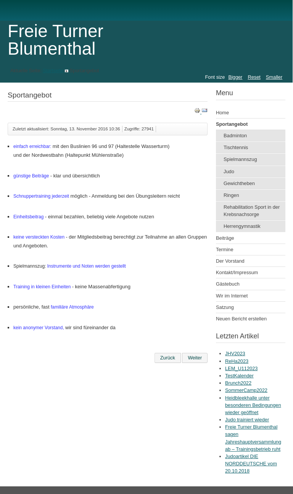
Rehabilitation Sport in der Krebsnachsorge (252, 210)
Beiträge (225, 238)
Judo (229, 171)
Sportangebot (232, 124)
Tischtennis (236, 147)
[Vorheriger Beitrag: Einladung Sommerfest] (168, 358)
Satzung (225, 307)
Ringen (231, 195)
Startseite (53, 70)
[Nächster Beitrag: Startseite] (195, 358)
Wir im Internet (232, 296)
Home (222, 112)
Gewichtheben (239, 183)
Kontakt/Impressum (237, 272)
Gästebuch (228, 284)
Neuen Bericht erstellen (241, 319)
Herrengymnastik (242, 226)
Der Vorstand (230, 261)
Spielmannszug (240, 159)
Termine (224, 249)
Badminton (235, 135)
